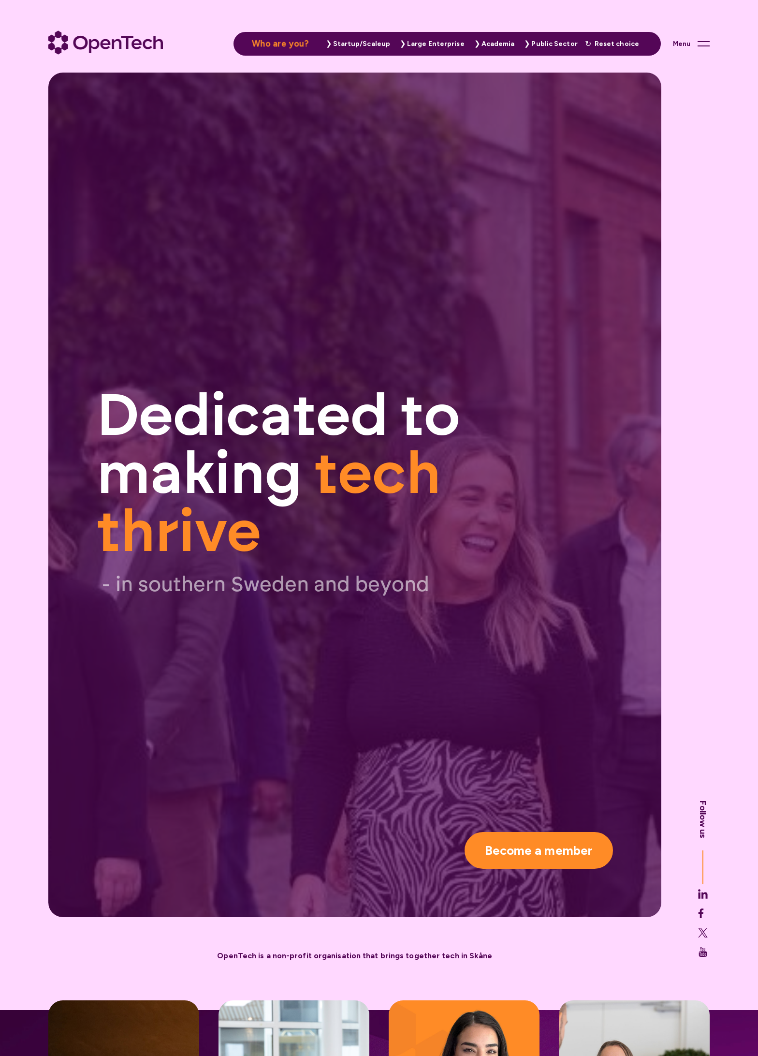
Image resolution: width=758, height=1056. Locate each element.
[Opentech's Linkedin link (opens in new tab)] (703, 921)
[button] (356, 44)
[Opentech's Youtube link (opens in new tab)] (703, 979)
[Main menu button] (691, 43)
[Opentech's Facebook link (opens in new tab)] (703, 941)
